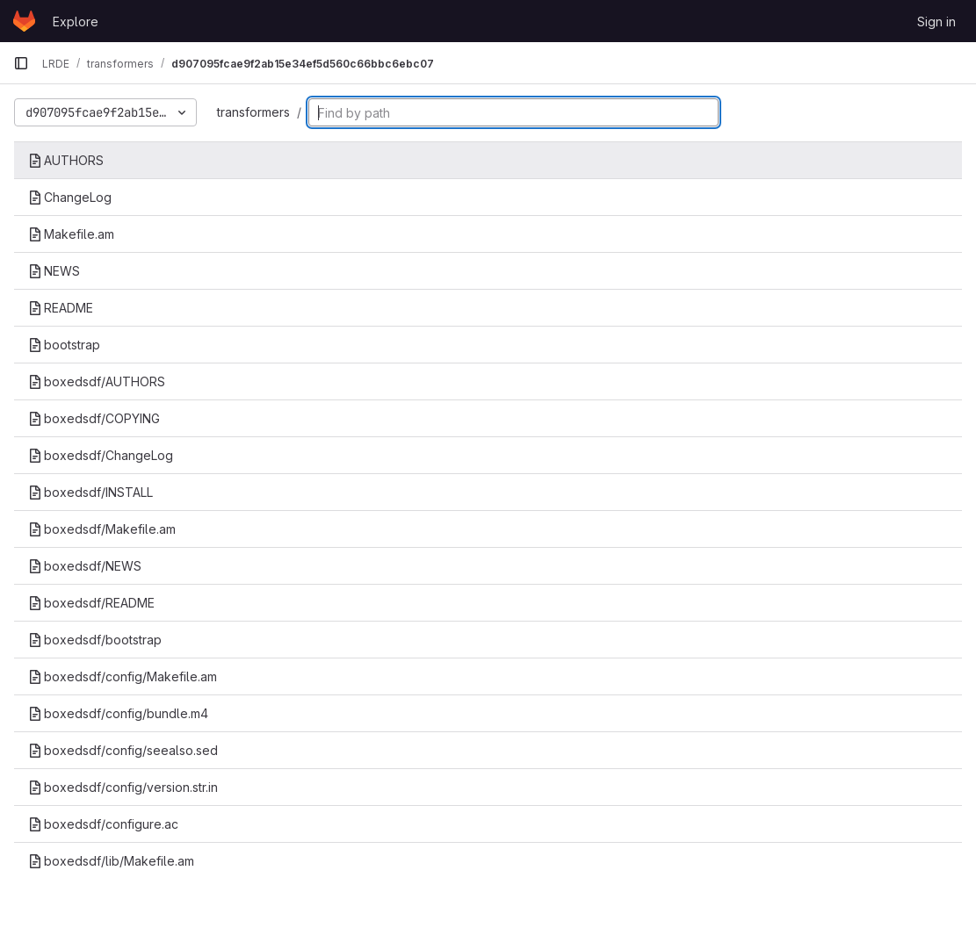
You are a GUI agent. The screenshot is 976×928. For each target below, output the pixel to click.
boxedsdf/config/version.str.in (123, 787)
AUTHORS (66, 160)
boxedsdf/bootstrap (95, 639)
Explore (75, 21)
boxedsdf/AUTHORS (96, 381)
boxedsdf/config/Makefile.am (122, 676)
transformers (253, 111)
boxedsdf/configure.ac (103, 823)
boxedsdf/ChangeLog (100, 455)
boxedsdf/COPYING (94, 418)
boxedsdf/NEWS (84, 565)
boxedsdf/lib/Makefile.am (111, 860)
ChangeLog (70, 197)
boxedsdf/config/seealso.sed (123, 750)
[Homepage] (24, 21)
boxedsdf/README (91, 602)
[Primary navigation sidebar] (21, 63)
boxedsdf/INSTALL (90, 492)
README (60, 307)
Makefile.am (71, 234)
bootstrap (64, 344)
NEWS (54, 270)
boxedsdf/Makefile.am (102, 529)
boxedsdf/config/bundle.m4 (118, 713)
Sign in (936, 21)
